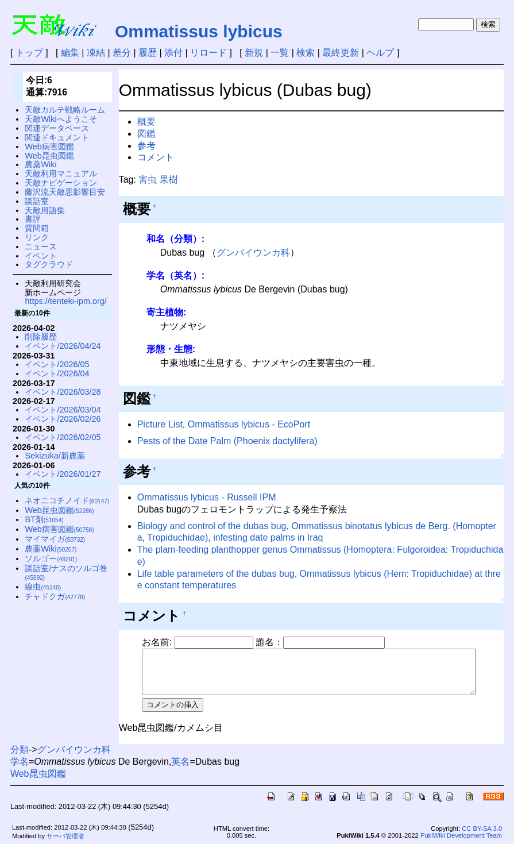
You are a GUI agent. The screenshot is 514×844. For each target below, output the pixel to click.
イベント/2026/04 (57, 373)
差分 (122, 52)
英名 (180, 759)
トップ (29, 52)
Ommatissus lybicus (199, 31)
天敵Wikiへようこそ (60, 119)
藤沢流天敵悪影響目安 (65, 191)
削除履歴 (41, 336)
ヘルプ (380, 52)
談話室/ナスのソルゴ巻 (66, 572)
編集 (70, 52)
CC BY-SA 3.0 (482, 825)
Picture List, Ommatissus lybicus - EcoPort (223, 424)
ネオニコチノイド (67, 500)
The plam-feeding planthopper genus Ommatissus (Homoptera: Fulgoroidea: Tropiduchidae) (324, 549)
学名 (19, 759)
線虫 (43, 586)
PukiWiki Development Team (461, 831)
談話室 (37, 201)
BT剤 (44, 519)
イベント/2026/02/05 (63, 437)
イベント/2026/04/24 (63, 345)
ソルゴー (51, 558)
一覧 (279, 52)
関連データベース (57, 128)
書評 (33, 218)
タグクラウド (49, 264)
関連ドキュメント (57, 137)
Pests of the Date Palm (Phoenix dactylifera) (227, 441)
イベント (41, 255)
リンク (37, 237)
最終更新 (340, 52)
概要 (146, 121)
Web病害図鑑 (49, 146)
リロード (208, 52)
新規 (254, 52)
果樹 (169, 179)
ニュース (41, 246)
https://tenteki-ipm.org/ (65, 301)
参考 (146, 146)
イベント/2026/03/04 (63, 409)
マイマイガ (55, 539)
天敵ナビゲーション (61, 182)
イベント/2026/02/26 (63, 418)
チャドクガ (55, 596)
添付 (173, 52)
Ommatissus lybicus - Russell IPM (206, 497)
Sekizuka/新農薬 (54, 455)
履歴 (147, 52)
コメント (155, 157)
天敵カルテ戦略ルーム (65, 109)
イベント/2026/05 (57, 364)
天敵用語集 (45, 210)
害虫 (147, 179)
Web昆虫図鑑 (49, 155)
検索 (305, 52)
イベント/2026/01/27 (63, 474)
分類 (19, 746)
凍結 (96, 52)
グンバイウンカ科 (253, 252)
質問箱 (37, 228)
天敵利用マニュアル (61, 173)
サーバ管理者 (65, 833)
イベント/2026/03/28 (63, 391)
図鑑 (146, 133)
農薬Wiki (40, 164)
